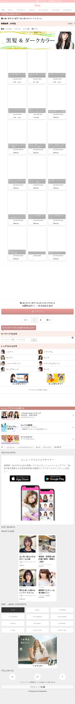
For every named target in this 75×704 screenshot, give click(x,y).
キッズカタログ (37, 616)
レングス (9, 29)
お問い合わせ (51, 682)
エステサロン (62, 623)
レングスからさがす (9, 346)
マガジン (37, 610)
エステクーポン (62, 630)
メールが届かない (41, 682)
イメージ (17, 29)
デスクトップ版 (37, 687)
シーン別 (26, 29)
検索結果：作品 (38, 23)
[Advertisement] (37, 282)
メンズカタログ (12, 616)
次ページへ (37, 311)
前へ (26, 320)
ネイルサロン (37, 623)
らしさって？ (24, 682)
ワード (35, 29)
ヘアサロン (13, 623)
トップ (13, 610)
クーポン (12, 630)
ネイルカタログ (62, 616)
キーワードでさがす (9, 334)
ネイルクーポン (37, 630)
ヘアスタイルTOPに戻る (38, 390)
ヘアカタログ (62, 610)
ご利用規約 (32, 682)
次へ (48, 320)
